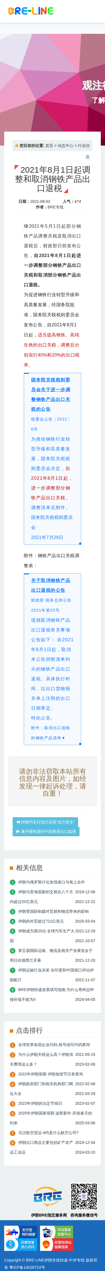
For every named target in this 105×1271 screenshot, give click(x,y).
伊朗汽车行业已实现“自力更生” (45, 822)
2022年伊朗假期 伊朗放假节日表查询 (50, 1074)
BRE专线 (56, 207)
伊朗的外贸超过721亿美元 (41, 921)
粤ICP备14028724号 (27, 1267)
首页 (49, 145)
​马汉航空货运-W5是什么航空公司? (48, 1132)
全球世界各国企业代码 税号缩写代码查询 (54, 1044)
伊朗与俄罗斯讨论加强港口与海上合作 (51, 882)
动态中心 (65, 145)
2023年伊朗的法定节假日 (40, 1103)
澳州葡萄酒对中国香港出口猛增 (46, 831)
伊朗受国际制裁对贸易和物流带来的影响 (53, 911)
